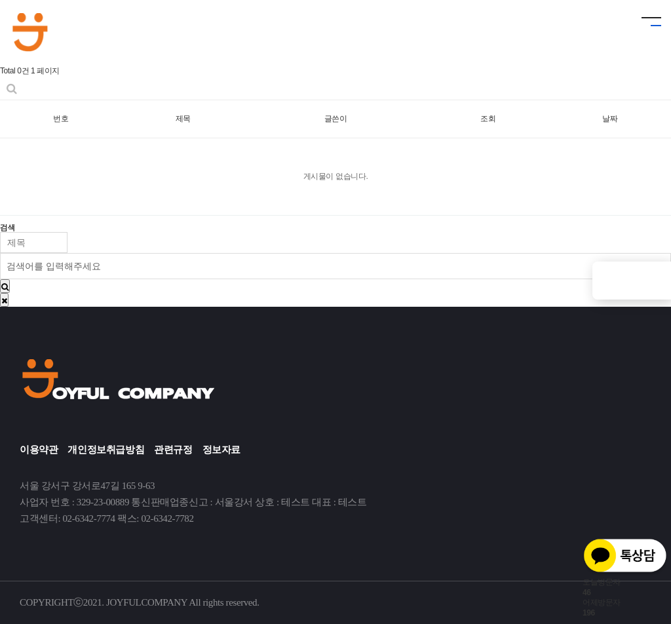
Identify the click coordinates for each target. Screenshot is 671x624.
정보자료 (221, 449)
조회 (487, 118)
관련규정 (173, 449)
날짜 (609, 118)
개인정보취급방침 (105, 449)
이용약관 (39, 449)
